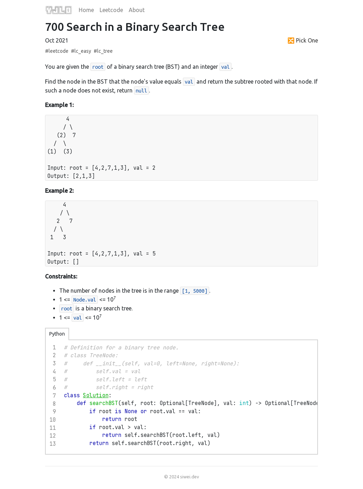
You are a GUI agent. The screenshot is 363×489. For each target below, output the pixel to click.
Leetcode (111, 10)
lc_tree (105, 51)
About (137, 10)
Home (86, 10)
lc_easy (82, 51)
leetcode (58, 51)
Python (57, 334)
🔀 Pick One (302, 40)
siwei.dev (189, 476)
